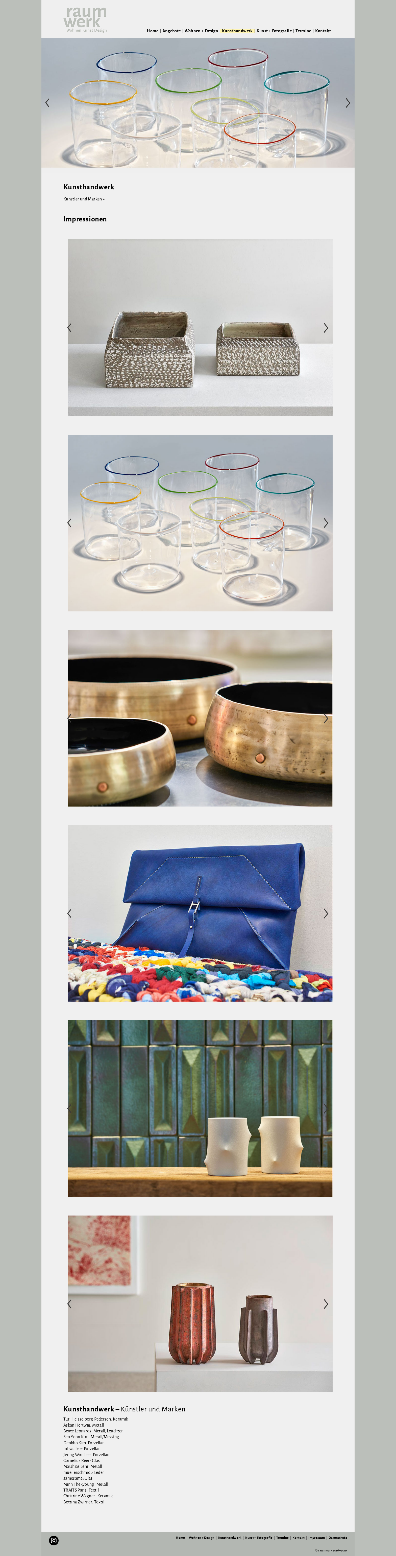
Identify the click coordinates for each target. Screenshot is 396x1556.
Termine (303, 31)
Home (152, 31)
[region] (198, 103)
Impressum (316, 1538)
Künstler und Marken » (84, 199)
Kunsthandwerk (237, 31)
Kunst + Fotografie (274, 31)
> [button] (348, 103)
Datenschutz (338, 1538)
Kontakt (323, 31)
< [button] (48, 103)
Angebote (171, 31)
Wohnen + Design (201, 31)
